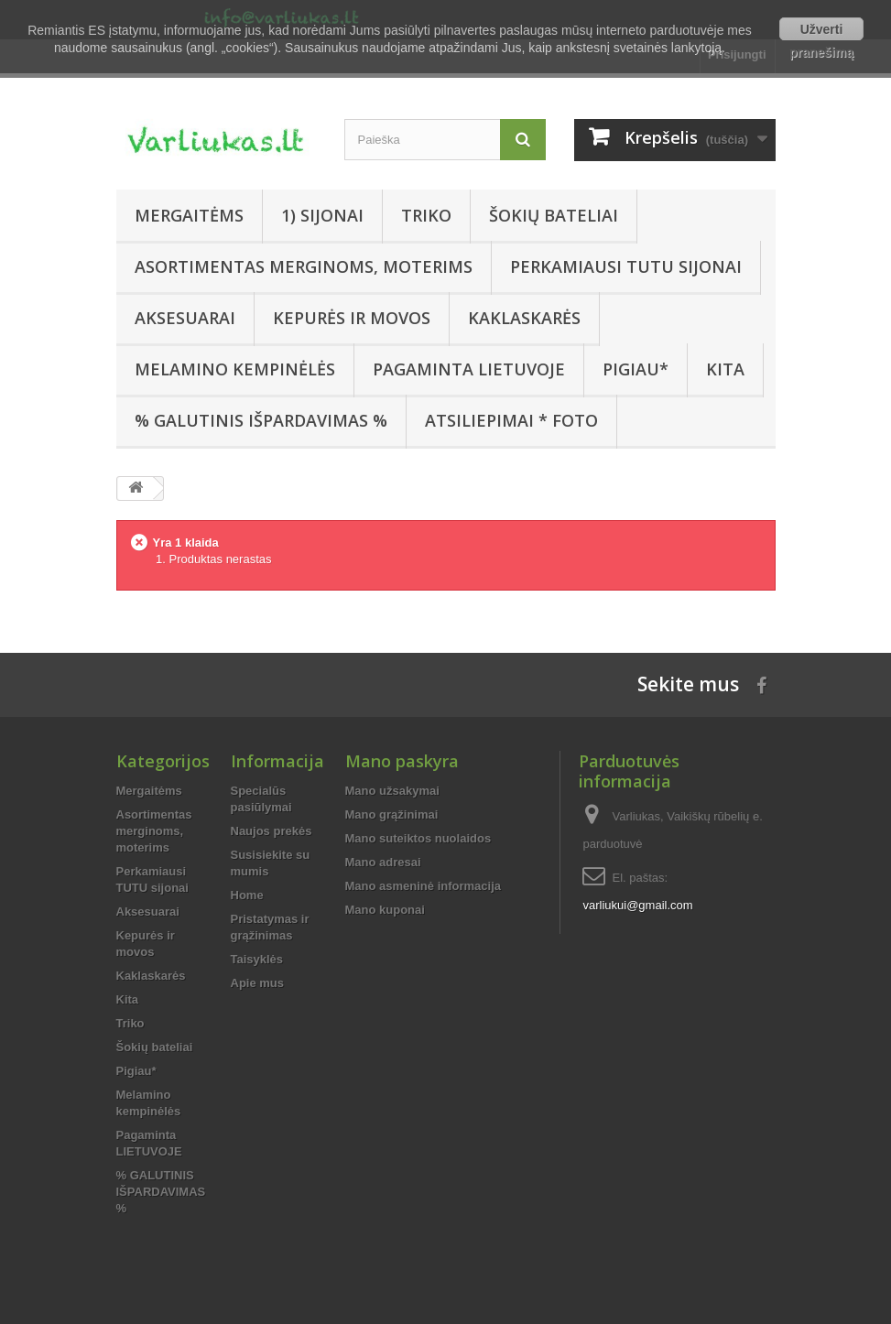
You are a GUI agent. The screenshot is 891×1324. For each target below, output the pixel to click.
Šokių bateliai (553, 215)
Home (247, 895)
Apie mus (258, 983)
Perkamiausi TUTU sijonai (626, 266)
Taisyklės (257, 959)
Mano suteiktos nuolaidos (418, 838)
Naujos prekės (271, 831)
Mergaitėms (189, 215)
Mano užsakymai (392, 791)
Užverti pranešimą (821, 31)
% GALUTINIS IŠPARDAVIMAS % (261, 420)
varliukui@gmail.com (637, 905)
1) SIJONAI (322, 215)
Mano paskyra (402, 761)
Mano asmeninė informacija (423, 886)
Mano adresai (383, 862)
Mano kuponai (385, 910)
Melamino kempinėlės (235, 369)
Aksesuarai (185, 318)
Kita (725, 369)
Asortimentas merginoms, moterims (304, 266)
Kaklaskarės (524, 318)
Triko (426, 215)
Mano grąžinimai (392, 814)
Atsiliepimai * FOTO (511, 420)
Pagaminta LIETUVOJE (469, 369)
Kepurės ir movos (351, 318)
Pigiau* (635, 369)
